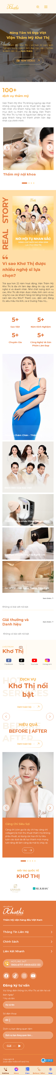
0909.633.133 (32, 964)
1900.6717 (17, 964)
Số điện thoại (9, 1013)
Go (28, 850)
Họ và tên (9, 998)
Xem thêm (48, 598)
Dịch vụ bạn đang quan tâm (17, 1028)
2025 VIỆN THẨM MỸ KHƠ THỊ (16, 1062)
